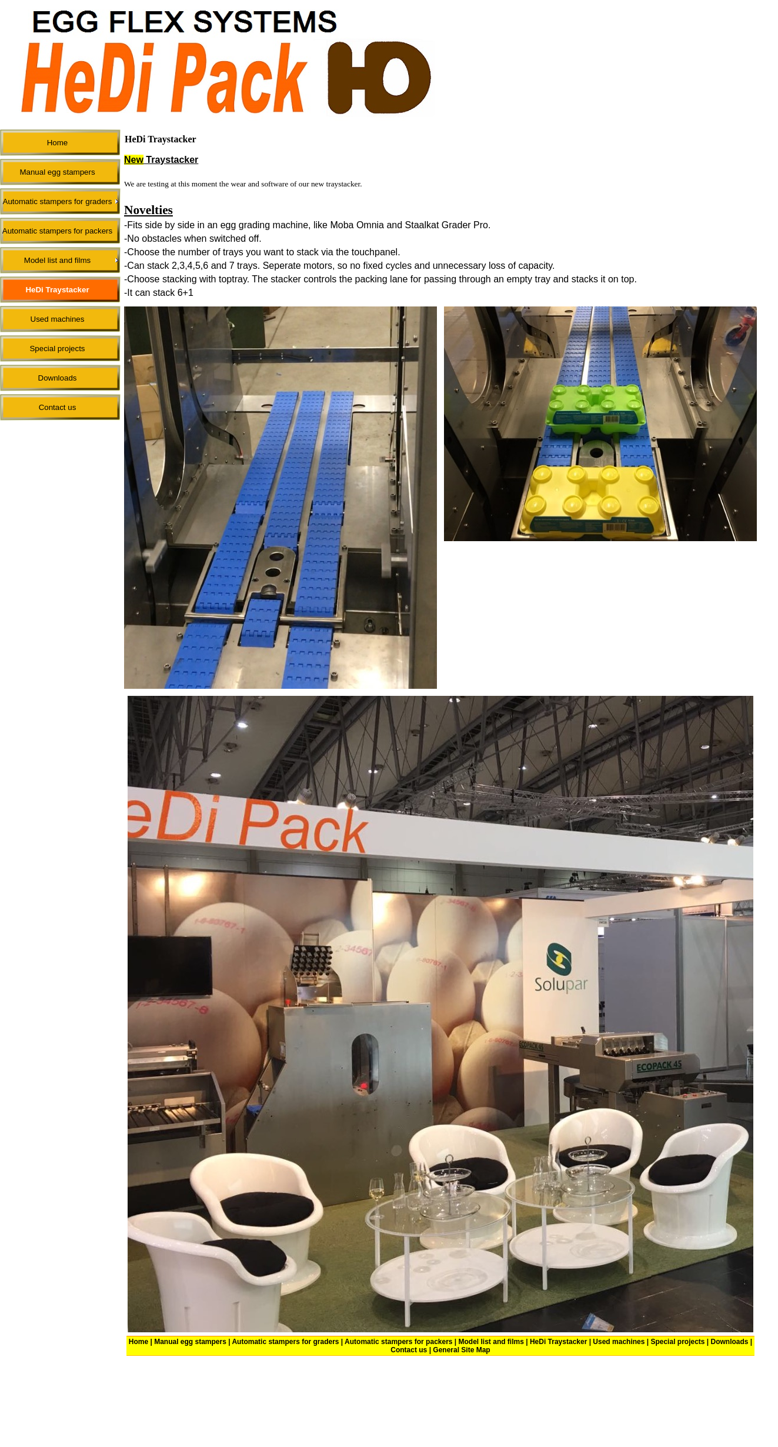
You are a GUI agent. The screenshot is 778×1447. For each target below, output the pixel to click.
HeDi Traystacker (558, 1342)
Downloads (730, 1342)
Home (138, 1342)
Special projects (677, 1342)
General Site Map (461, 1350)
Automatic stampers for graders (285, 1342)
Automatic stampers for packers (398, 1342)
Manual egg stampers (190, 1342)
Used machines (619, 1342)
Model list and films (491, 1342)
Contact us (408, 1350)
